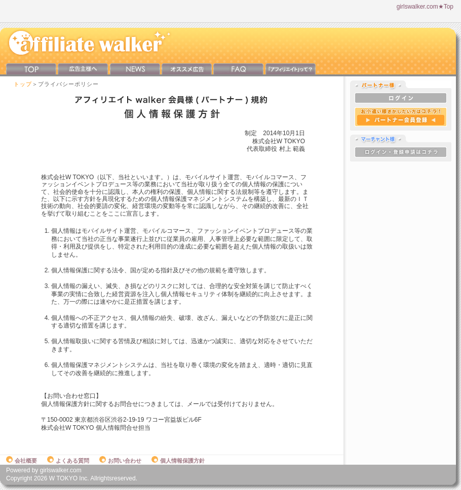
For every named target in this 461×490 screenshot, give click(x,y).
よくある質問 (68, 461)
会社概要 (21, 461)
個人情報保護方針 (178, 461)
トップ (23, 84)
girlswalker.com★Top (425, 6)
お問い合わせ (120, 461)
